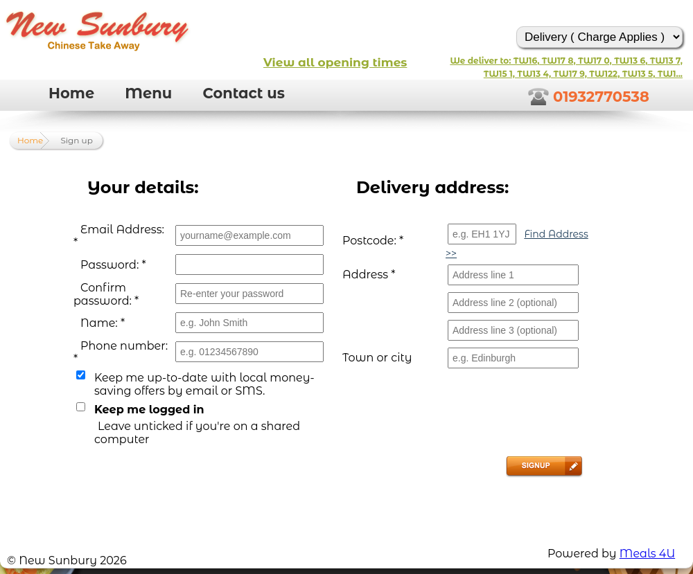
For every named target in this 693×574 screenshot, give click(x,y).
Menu (148, 93)
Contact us (243, 93)
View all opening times (335, 62)
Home (71, 93)
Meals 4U (647, 553)
